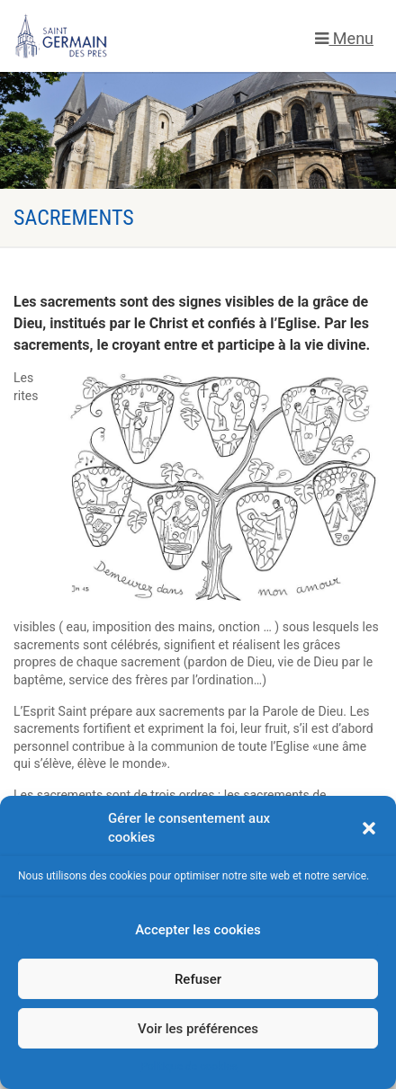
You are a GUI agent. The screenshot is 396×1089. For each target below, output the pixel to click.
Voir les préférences (198, 1029)
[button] (369, 828)
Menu (344, 38)
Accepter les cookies (198, 930)
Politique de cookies (188, 1066)
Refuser (198, 979)
